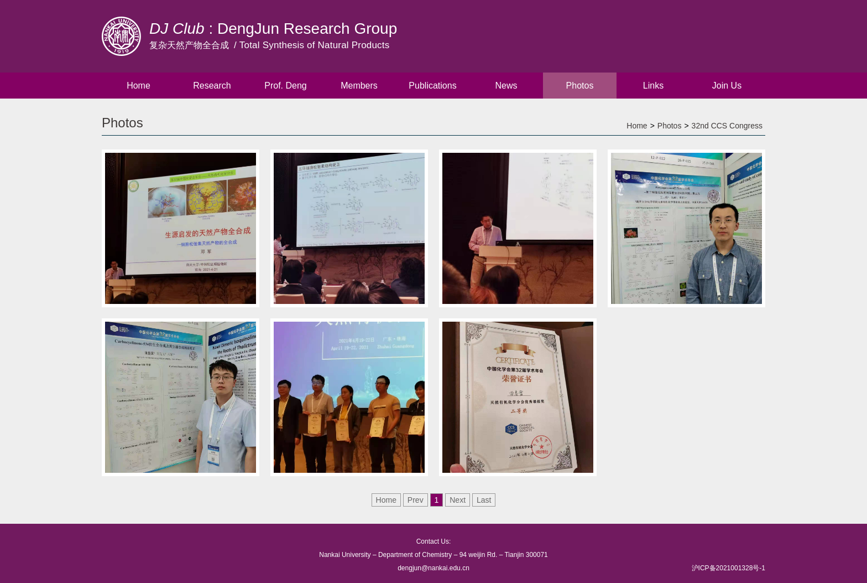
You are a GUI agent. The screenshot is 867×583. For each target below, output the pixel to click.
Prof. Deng (285, 85)
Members (359, 85)
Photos (580, 85)
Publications (432, 85)
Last (484, 500)
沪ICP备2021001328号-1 (728, 568)
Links (653, 85)
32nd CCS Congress (727, 125)
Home (138, 85)
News (506, 85)
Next (458, 500)
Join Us (726, 85)
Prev (416, 500)
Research (212, 85)
